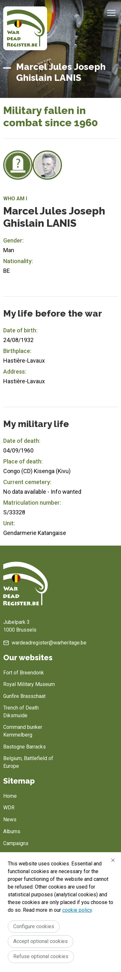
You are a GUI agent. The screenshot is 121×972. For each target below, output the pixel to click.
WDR (9, 808)
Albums (11, 831)
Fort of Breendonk (23, 673)
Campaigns (15, 843)
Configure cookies (33, 926)
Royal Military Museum (29, 684)
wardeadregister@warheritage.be (49, 643)
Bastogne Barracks (24, 747)
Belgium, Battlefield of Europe (28, 762)
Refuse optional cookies (40, 956)
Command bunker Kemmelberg (22, 731)
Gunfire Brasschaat (24, 696)
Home (10, 796)
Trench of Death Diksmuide (21, 712)
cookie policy (77, 910)
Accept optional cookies (40, 941)
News (9, 819)
